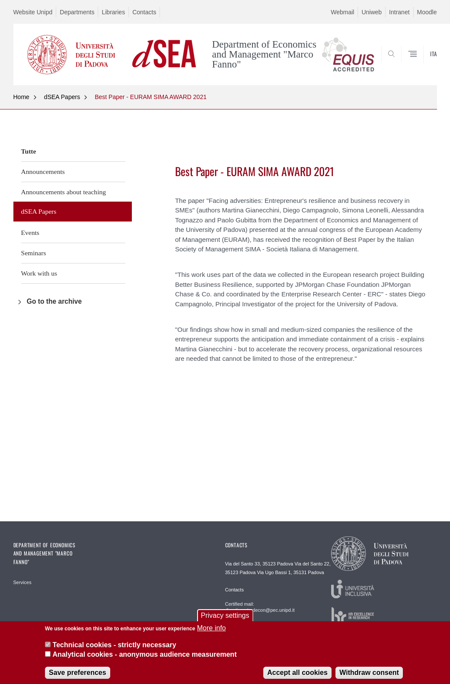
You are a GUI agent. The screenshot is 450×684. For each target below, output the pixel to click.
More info (211, 633)
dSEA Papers (62, 96)
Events (30, 232)
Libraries (113, 12)
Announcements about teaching (63, 192)
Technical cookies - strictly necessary (114, 650)
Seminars (33, 253)
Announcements (43, 171)
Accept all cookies (297, 677)
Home (21, 96)
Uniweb (371, 12)
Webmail (342, 12)
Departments (77, 12)
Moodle (427, 12)
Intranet (399, 12)
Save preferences (77, 677)
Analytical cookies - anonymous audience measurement (145, 660)
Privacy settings (225, 621)
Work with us (39, 273)
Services (22, 582)
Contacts (144, 12)
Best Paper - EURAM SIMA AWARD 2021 (151, 96)
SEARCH (401, 64)
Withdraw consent (369, 677)
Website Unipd (33, 12)
